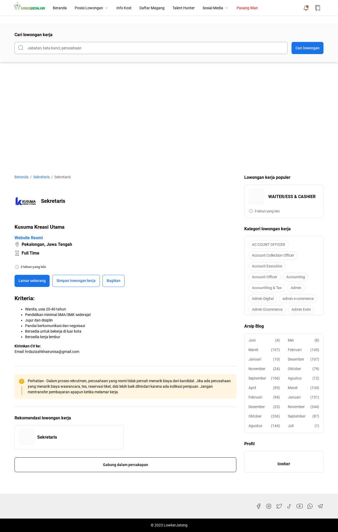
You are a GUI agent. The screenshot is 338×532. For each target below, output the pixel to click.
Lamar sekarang (32, 281)
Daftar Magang (152, 8)
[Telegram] (320, 506)
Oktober (303, 369)
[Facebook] (258, 506)
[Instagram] (269, 506)
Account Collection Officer (273, 255)
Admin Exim (301, 309)
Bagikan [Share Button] (113, 281)
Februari (303, 350)
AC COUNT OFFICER (268, 244)
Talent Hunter (183, 8)
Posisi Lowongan (92, 8)
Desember (303, 359)
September (264, 378)
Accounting (295, 277)
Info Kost (124, 8)
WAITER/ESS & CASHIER (292, 196)
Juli (303, 426)
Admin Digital (263, 298)
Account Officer (264, 277)
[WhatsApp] (310, 506)
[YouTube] (300, 506)
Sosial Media (216, 8)
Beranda (60, 8)
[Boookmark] (76, 281)
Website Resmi (29, 237)
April (264, 388)
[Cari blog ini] (151, 48)
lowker (284, 463)
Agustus (303, 378)
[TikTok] (289, 506)
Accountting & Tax (267, 288)
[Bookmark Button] (317, 8)
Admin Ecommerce (267, 309)
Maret (264, 350)
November (264, 369)
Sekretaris (47, 437)
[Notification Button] (306, 8)
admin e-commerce (298, 298)
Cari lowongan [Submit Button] (307, 48)
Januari (264, 359)
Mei (303, 340)
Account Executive (267, 266)
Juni (264, 340)
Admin (296, 288)
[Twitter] (279, 506)
